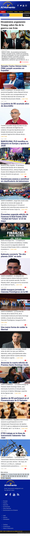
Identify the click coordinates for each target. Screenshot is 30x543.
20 (13, 476)
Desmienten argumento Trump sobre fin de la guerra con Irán (13, 24)
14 (28, 474)
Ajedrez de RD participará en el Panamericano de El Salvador (15, 399)
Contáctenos (6, 526)
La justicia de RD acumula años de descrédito (15, 105)
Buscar (27, 15)
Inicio (3, 11)
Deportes (21, 11)
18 (8, 476)
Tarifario (5, 524)
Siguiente (8, 478)
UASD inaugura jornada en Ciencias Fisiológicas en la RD (14, 290)
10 (18, 474)
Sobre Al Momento (8, 528)
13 (25, 474)
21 (15, 476)
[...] (27, 60)
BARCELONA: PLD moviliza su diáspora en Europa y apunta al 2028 (15, 143)
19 (10, 476)
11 (21, 474)
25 (24, 476)
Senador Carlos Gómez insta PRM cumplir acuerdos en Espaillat (14, 68)
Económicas (6, 506)
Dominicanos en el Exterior (10, 510)
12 (23, 474)
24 (22, 476)
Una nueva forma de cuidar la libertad (14, 328)
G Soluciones (27, 532)
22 (17, 476)
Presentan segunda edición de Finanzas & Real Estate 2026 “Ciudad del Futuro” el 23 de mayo (14, 217)
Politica (16, 11)
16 (3, 476)
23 (20, 476)
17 (6, 476)
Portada (5, 501)
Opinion (5, 517)
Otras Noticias (10, 11)
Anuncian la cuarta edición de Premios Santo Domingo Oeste (15, 364)
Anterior (3, 474)
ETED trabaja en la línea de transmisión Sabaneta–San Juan (13, 435)
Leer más (25, 99)
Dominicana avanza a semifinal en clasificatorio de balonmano (15, 180)
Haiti (4, 515)
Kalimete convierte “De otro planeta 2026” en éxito (13, 255)
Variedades (6, 519)
